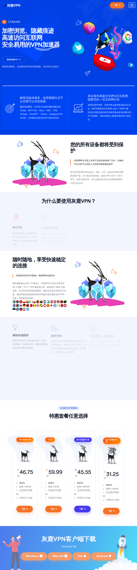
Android (103, 554)
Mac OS (60, 554)
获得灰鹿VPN (13, 60)
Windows (34, 554)
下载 (117, 5)
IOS (82, 554)
